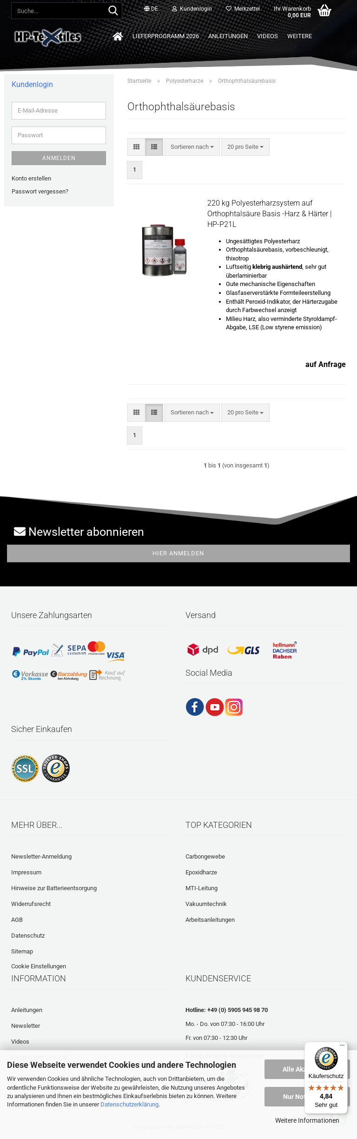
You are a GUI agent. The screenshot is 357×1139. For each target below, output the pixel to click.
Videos (267, 36)
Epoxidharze (201, 872)
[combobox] (192, 147)
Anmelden (59, 158)
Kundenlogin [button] (192, 9)
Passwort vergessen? (40, 191)
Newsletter (25, 1025)
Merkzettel (243, 9)
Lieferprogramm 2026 (165, 36)
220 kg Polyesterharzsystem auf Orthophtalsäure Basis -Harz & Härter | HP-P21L (269, 214)
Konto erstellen (31, 178)
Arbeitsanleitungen (210, 919)
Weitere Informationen (307, 1120)
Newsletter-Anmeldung (41, 856)
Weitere (299, 36)
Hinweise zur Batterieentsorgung (54, 888)
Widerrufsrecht (31, 903)
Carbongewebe (205, 856)
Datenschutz (28, 935)
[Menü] (342, 1047)
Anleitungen (228, 36)
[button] (151, 9)
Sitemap (22, 951)
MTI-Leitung (201, 888)
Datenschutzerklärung (129, 1104)
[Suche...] (113, 11)
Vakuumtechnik (206, 903)
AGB (17, 919)
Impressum (26, 872)
